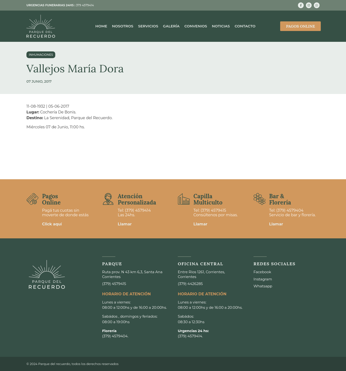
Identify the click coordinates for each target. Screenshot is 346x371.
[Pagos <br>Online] (32, 199)
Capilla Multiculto (207, 199)
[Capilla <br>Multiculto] (184, 199)
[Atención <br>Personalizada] (108, 199)
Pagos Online (51, 199)
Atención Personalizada (137, 199)
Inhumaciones (41, 54)
